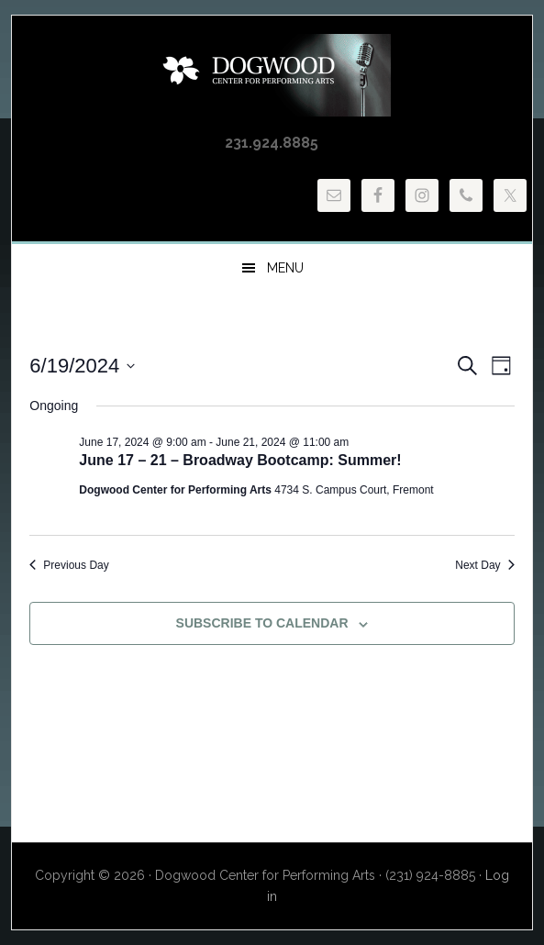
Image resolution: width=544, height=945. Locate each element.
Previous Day (68, 565)
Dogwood (272, 75)
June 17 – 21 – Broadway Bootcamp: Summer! (240, 460)
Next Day (484, 565)
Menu (285, 268)
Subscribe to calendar (262, 623)
